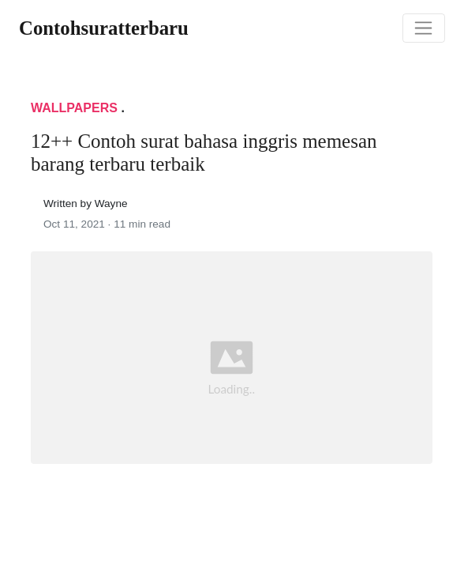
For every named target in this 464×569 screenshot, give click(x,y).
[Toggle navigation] (423, 28)
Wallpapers (74, 108)
